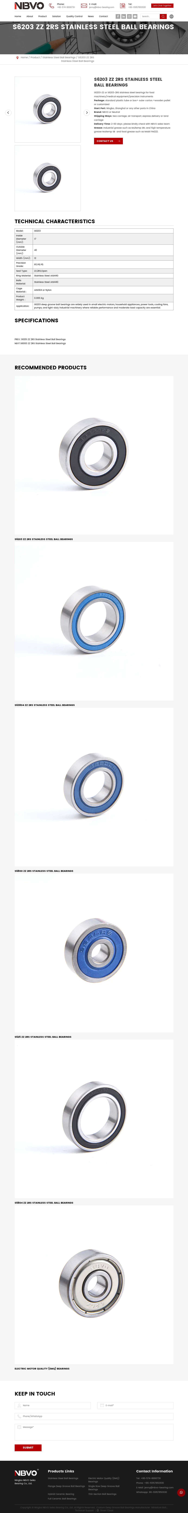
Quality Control (74, 16)
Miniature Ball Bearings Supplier (159, 1507)
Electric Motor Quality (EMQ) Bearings (42, 1369)
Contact (103, 16)
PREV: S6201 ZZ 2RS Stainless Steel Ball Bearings (40, 339)
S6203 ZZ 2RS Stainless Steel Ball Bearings (44, 539)
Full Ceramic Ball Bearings (62, 1499)
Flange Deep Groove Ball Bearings (66, 1486)
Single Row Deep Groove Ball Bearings (103, 1487)
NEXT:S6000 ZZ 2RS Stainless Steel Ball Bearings (40, 343)
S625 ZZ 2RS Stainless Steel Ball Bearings (43, 1037)
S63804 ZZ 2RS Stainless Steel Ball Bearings (45, 705)
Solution (56, 16)
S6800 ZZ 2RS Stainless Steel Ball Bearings (44, 871)
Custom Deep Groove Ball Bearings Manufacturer (123, 1507)
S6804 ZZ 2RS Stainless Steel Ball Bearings (44, 1203)
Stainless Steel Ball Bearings (58, 57)
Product (42, 16)
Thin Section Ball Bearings (102, 1494)
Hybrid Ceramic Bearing (61, 1494)
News (91, 16)
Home (18, 16)
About (29, 16)
